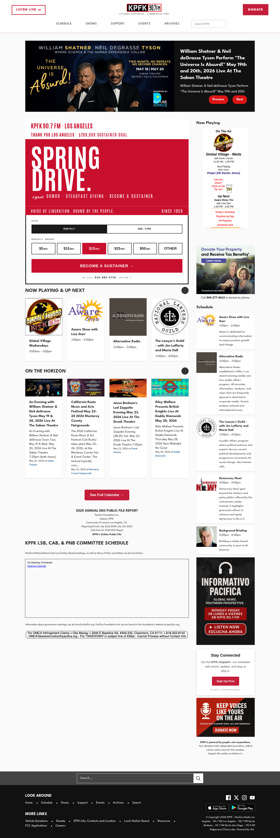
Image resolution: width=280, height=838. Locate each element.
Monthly (69, 229)
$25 (119, 248)
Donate (256, 9)
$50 (145, 248)
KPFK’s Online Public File (107, 534)
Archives (172, 23)
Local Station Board (136, 821)
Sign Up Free (226, 681)
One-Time (144, 229)
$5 (43, 248)
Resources (164, 821)
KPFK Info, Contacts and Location (95, 821)
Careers (60, 825)
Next (239, 99)
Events (144, 23)
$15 (94, 248)
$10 (69, 248)
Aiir (252, 829)
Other (170, 248)
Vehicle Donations (36, 821)
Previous (218, 99)
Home (29, 802)
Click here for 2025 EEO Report (107, 530)
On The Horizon (45, 371)
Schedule (64, 23)
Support (118, 23)
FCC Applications (36, 825)
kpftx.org (89, 625)
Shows (91, 23)
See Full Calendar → (107, 495)
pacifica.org (173, 625)
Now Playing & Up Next (55, 290)
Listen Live (28, 9)
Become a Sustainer (104, 266)
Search (136, 802)
